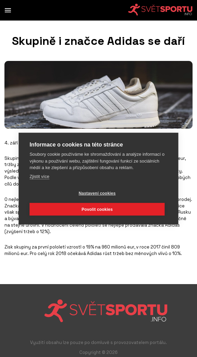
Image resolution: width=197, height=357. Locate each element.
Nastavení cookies (97, 193)
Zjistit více (39, 176)
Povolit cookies (97, 209)
